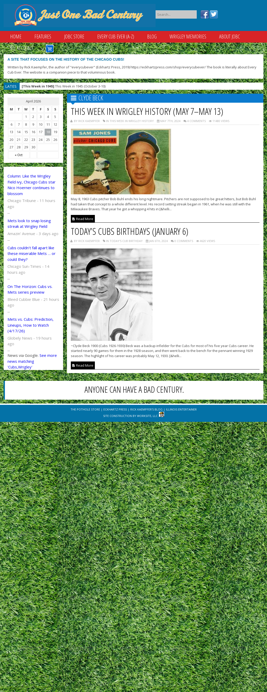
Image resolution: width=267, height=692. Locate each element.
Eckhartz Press (115, 409)
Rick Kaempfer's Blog (146, 409)
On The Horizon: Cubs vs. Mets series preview (29, 289)
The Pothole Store (85, 409)
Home (15, 36)
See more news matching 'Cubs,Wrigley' (32, 361)
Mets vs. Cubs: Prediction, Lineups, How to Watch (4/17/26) (30, 325)
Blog (152, 36)
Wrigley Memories (188, 36)
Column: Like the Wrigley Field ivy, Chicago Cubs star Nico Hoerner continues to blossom (31, 184)
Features (42, 36)
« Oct (18, 154)
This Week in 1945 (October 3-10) (63, 86)
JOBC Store (74, 36)
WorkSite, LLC (147, 416)
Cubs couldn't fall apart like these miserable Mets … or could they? (31, 253)
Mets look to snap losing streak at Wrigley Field (29, 223)
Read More (82, 218)
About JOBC (229, 36)
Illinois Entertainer (181, 409)
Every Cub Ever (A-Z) (115, 36)
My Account (21, 48)
